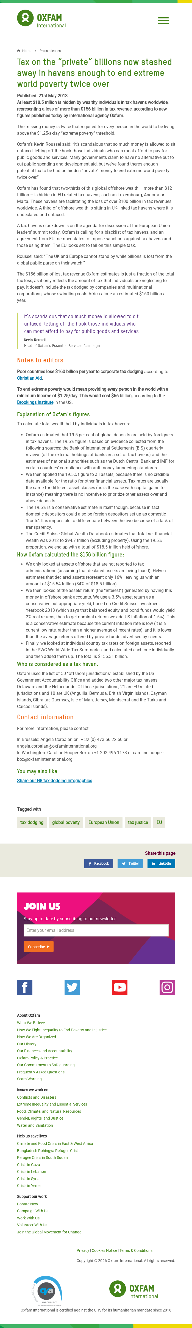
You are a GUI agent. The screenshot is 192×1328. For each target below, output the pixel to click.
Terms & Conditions (135, 1250)
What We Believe (31, 1023)
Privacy (83, 1250)
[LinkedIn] (161, 863)
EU (159, 822)
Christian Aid (29, 378)
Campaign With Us (32, 1211)
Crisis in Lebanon (31, 1171)
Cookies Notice (104, 1250)
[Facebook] (98, 863)
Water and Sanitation (35, 1125)
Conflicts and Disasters (36, 1097)
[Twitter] (130, 863)
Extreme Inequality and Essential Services (52, 1104)
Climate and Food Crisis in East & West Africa (55, 1143)
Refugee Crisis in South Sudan (42, 1157)
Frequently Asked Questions (41, 1072)
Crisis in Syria (28, 1179)
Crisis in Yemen (30, 1185)
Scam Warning (29, 1079)
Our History (27, 1044)
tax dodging (31, 822)
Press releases (50, 51)
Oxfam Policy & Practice (37, 1058)
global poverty (66, 822)
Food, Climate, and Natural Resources (49, 1111)
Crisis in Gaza (28, 1164)
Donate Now (27, 1204)
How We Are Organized (36, 1037)
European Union (103, 822)
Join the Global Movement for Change (49, 1232)
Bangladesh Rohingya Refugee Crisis (48, 1150)
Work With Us (28, 1218)
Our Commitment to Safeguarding (46, 1065)
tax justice (138, 822)
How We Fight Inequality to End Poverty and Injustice (62, 1030)
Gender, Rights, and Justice (40, 1118)
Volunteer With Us (32, 1225)
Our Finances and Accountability (44, 1051)
